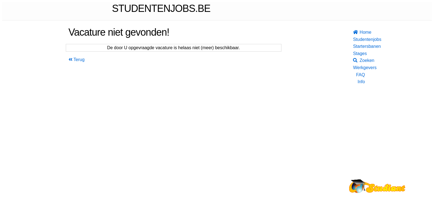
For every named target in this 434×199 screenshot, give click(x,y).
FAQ (360, 74)
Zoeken (359, 60)
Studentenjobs (359, 39)
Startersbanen (359, 46)
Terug (77, 59)
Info (361, 81)
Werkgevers (359, 67)
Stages (359, 53)
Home (359, 32)
